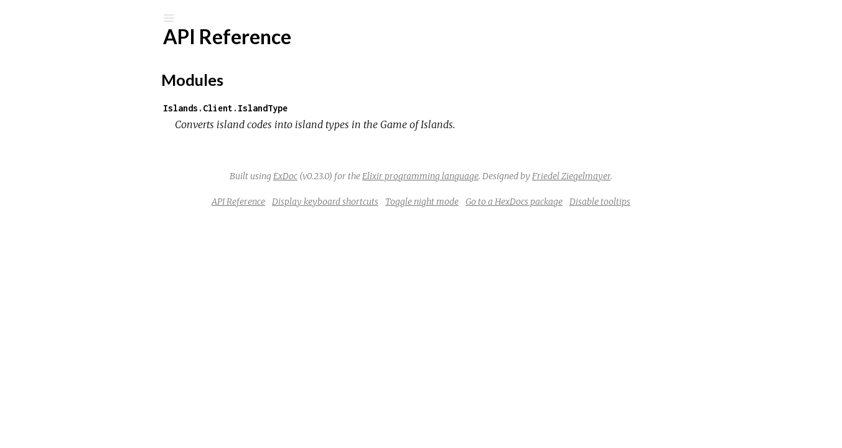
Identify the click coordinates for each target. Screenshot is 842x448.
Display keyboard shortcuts (418, 202)
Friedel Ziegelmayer (664, 176)
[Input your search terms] (93, 18)
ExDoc (379, 176)
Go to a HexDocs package (607, 202)
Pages (44, 96)
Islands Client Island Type (114, 51)
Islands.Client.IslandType (318, 108)
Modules (52, 113)
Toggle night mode (515, 202)
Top (54, 169)
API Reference (70, 149)
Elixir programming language (514, 176)
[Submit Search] (18, 18)
